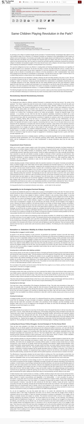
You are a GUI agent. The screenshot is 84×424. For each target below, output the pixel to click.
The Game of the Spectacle (20, 44)
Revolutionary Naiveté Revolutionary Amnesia (24, 42)
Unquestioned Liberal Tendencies (21, 45)
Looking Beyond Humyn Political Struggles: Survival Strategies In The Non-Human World (32, 49)
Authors (37, 421)
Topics (41, 421)
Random (22, 421)
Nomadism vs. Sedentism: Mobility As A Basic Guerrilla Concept (28, 48)
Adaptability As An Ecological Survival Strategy (24, 46)
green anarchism (26, 11)
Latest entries (47, 421)
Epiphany (18, 10)
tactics (47, 11)
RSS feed (28, 421)
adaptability (19, 11)
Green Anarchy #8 (36, 11)
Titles (32, 421)
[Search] (70, 2)
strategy (44, 11)
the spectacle (53, 11)
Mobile (53, 421)
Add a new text (60, 421)
